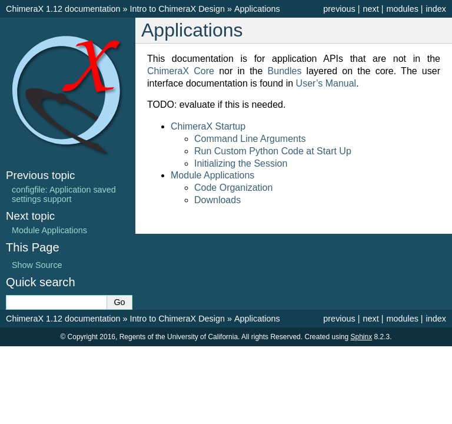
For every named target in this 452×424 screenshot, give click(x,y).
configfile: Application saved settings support (64, 194)
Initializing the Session (240, 163)
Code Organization (233, 188)
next (370, 9)
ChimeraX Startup (208, 126)
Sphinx (362, 337)
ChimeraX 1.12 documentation (63, 9)
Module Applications (212, 175)
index (436, 9)
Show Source (37, 265)
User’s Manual (326, 83)
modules (402, 9)
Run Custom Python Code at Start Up (272, 151)
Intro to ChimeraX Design (177, 9)
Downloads (217, 200)
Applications (257, 9)
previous (339, 9)
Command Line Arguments (249, 139)
